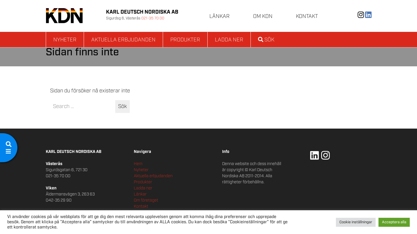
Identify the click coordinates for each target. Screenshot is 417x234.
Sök (266, 39)
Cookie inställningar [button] (355, 222)
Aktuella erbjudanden (123, 39)
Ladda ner (229, 39)
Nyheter (64, 39)
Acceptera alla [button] (394, 222)
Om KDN (262, 16)
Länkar (219, 16)
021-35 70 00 (152, 18)
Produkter (185, 39)
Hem (138, 164)
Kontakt (307, 16)
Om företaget (146, 200)
